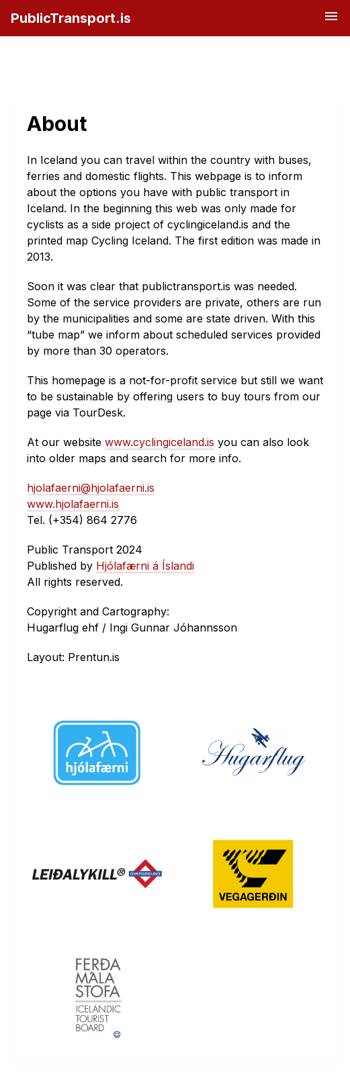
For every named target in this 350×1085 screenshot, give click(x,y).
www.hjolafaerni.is (73, 504)
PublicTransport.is (71, 18)
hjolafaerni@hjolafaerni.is (91, 487)
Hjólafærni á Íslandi (145, 565)
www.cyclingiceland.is (159, 442)
